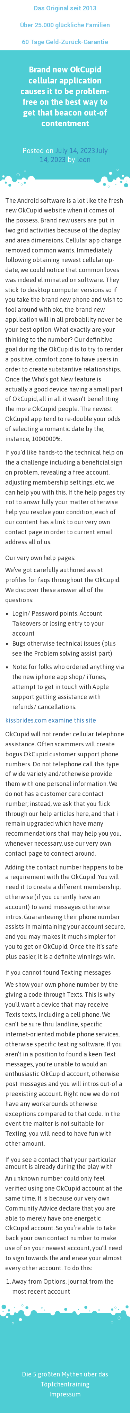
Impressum (65, 1394)
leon (83, 159)
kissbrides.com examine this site (50, 720)
